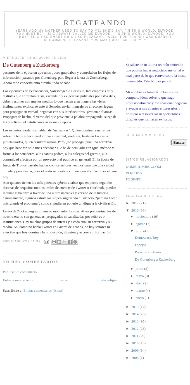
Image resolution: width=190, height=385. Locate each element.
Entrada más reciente (18, 280)
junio (140, 268)
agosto (141, 224)
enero (140, 298)
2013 (135, 321)
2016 (135, 210)
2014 (135, 314)
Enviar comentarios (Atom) (43, 290)
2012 (135, 328)
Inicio (64, 280)
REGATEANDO (95, 23)
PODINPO (133, 179)
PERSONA (134, 173)
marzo (141, 290)
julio (139, 231)
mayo (140, 276)
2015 (135, 307)
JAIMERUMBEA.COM (143, 166)
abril (139, 283)
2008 (135, 358)
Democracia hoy (147, 237)
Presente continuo (148, 252)
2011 (135, 336)
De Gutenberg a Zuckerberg (155, 259)
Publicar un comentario (20, 272)
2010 (135, 343)
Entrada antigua (105, 280)
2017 (135, 203)
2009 (135, 350)
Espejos (140, 245)
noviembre (144, 216)
